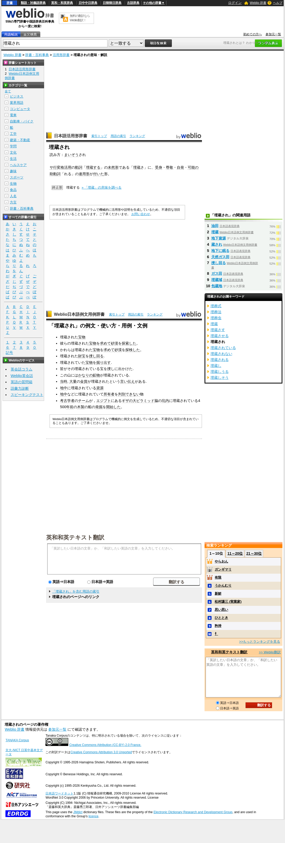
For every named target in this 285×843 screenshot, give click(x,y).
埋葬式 (216, 306)
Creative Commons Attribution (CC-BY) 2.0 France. (105, 745)
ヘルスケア (18, 165)
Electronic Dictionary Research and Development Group (192, 812)
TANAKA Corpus (17, 740)
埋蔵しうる (220, 371)
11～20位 (235, 553)
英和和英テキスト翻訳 (75, 537)
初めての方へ (252, 34)
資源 (100, 388)
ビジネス (16, 96)
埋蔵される (220, 360)
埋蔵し (216, 366)
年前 (69, 407)
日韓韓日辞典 (112, 3)
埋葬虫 (216, 318)
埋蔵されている (223, 348)
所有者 (109, 394)
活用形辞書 (61, 55)
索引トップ (99, 136)
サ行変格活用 (60, 167)
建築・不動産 (20, 140)
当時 (63, 381)
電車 (13, 115)
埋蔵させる (220, 336)
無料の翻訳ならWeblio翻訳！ (80, 18)
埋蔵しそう (220, 377)
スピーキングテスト (27, 395)
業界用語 (16, 103)
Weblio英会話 (22, 376)
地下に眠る (220, 251)
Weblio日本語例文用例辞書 (79, 314)
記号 (9, 352)
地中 (63, 388)
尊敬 (169, 167)
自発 (180, 167)
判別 (121, 394)
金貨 (83, 381)
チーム (83, 401)
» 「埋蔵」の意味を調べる (102, 187)
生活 (13, 159)
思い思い (221, 610)
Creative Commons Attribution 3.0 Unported (101, 752)
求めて (105, 343)
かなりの (85, 375)
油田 (215, 226)
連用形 (84, 174)
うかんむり (223, 585)
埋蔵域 (216, 280)
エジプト (103, 401)
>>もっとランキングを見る (259, 641)
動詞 (78, 167)
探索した (129, 343)
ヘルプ (277, 3)
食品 (13, 190)
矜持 (218, 626)
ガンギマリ (223, 569)
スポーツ (16, 177)
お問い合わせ (140, 214)
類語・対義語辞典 (33, 3)
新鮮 (218, 593)
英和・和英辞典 (62, 3)
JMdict (77, 812)
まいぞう (71, 155)
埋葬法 (216, 312)
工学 (13, 134)
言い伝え (127, 381)
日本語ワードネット (59, 793)
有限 (218, 577)
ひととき (221, 618)
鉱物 (96, 375)
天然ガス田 (220, 257)
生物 (13, 184)
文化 (13, 152)
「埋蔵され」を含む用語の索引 (75, 591)
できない (132, 394)
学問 (13, 146)
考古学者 (67, 401)
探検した (132, 350)
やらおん (221, 561)
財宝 (81, 356)
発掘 (99, 407)
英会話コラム (21, 369)
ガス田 (216, 273)
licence (93, 816)
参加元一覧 (273, 34)
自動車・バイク (21, 121)
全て (8, 91)
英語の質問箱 (21, 382)
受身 (158, 167)
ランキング (137, 136)
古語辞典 (133, 3)
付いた (98, 174)
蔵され (216, 244)
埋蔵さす (218, 330)
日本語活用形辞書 (70, 136)
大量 (73, 381)
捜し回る (96, 356)
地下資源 (218, 238)
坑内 (165, 401)
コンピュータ (20, 109)
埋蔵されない (221, 354)
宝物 (81, 337)
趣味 (13, 171)
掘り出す (103, 362)
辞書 (9, 3)
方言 (13, 202)
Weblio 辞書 (258, 3)
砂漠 (114, 343)
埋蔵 (136, 167)
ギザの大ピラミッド (138, 401)
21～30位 (254, 553)
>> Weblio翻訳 (270, 652)
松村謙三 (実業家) (228, 602)
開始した (113, 407)
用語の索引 (118, 136)
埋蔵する (93, 167)
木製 (80, 407)
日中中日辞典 (88, 3)
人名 (13, 196)
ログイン (235, 3)
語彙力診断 (20, 388)
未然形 (113, 167)
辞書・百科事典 (37, 55)
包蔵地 (216, 286)
